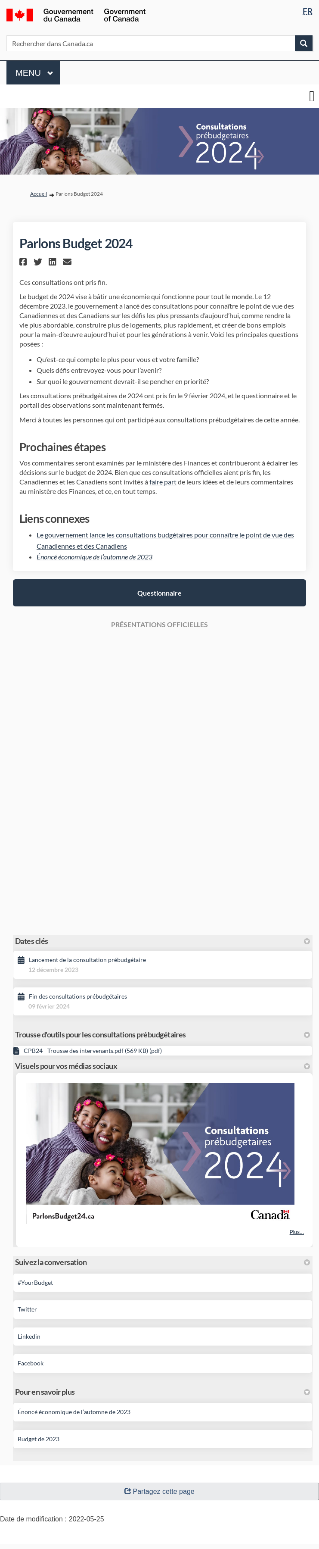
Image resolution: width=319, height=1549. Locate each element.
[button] (24, 261)
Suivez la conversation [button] (162, 1262)
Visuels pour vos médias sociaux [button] (162, 1066)
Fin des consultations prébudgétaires (78, 996)
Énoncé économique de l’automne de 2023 (94, 557)
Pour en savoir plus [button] (162, 1391)
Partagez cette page (159, 1491)
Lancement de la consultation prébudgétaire (87, 959)
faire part (163, 482)
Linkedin (29, 1336)
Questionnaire (159, 593)
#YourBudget (35, 1282)
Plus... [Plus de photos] (297, 1232)
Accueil (38, 194)
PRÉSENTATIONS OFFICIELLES (159, 624)
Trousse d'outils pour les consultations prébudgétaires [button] (162, 1034)
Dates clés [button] (162, 941)
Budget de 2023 (38, 1439)
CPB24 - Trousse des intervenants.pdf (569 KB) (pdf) (93, 1050)
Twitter (27, 1309)
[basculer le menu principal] (312, 96)
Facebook (30, 1363)
